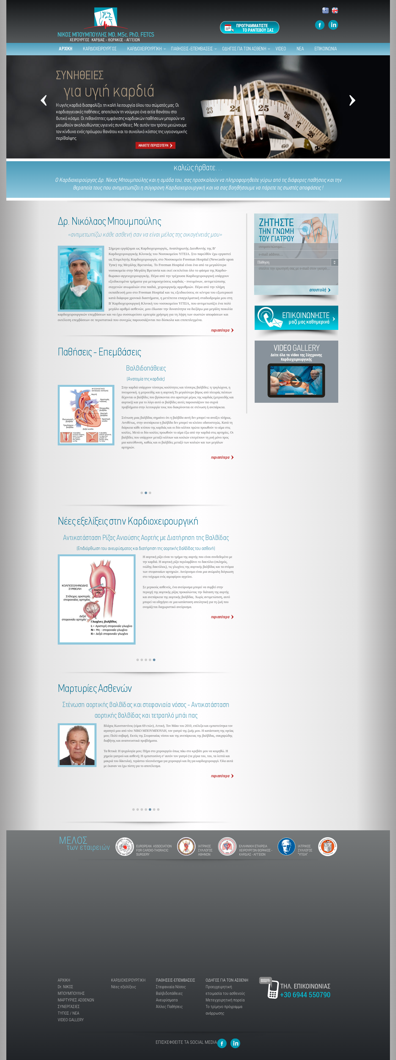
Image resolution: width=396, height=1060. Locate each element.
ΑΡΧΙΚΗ (65, 49)
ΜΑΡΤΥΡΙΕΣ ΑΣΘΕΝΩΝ (76, 1000)
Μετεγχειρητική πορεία (225, 1000)
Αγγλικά (335, 10)
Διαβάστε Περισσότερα (222, 776)
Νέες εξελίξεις (123, 986)
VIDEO (281, 49)
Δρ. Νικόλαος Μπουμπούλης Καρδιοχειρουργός (222, 330)
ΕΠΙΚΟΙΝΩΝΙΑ (326, 49)
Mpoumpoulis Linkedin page (333, 25)
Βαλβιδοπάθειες (222, 457)
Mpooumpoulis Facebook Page (320, 25)
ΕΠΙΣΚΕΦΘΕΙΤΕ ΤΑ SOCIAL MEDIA (186, 1042)
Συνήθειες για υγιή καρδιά (155, 145)
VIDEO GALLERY (71, 1019)
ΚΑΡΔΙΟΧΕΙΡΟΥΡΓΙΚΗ (144, 49)
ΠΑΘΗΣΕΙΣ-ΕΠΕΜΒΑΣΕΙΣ (192, 49)
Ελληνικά (325, 10)
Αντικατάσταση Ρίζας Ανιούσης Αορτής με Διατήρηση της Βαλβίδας (222, 617)
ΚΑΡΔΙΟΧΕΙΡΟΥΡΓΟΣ (100, 49)
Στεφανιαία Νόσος (171, 986)
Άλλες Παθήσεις (169, 1006)
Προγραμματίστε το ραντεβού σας (249, 27)
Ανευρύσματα (167, 1000)
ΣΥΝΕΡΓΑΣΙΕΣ (69, 1006)
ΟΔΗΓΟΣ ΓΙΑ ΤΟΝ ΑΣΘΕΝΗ (244, 49)
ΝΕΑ (300, 49)
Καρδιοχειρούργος (78, 180)
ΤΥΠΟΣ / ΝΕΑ (68, 1013)
